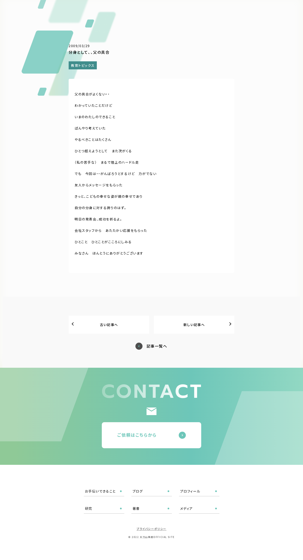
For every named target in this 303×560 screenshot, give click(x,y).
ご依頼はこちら (277, 9)
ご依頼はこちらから (137, 435)
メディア (235, 10)
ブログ (162, 10)
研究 (204, 10)
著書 (218, 10)
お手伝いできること (135, 10)
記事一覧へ (157, 346)
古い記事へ (109, 324)
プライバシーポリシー (151, 529)
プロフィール (184, 10)
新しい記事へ (194, 324)
